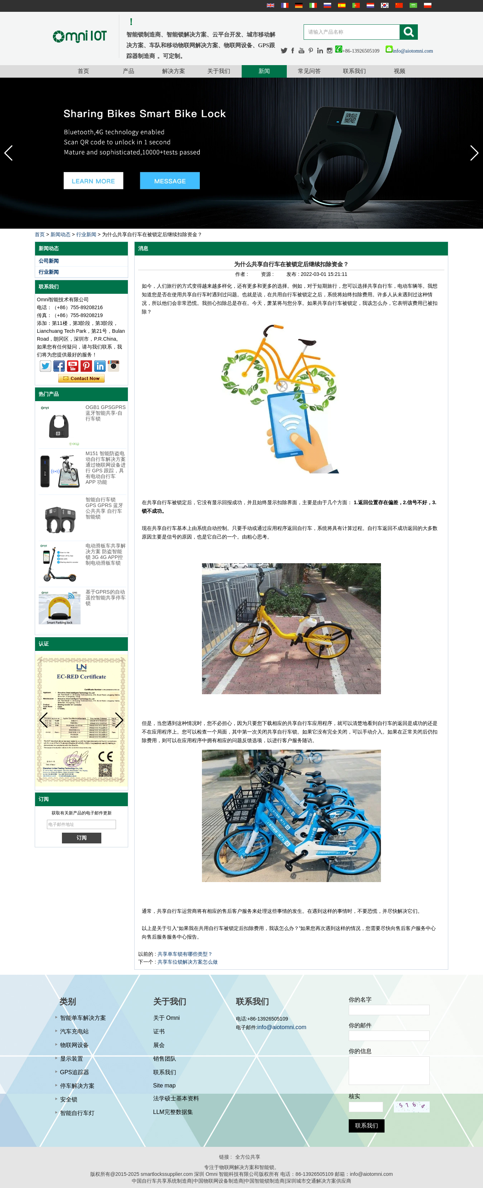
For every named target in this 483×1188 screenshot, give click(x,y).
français (284, 5)
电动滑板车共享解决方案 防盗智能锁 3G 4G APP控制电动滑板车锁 (106, 554)
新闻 (264, 71)
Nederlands (369, 5)
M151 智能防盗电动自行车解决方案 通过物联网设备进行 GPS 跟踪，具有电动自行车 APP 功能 (106, 468)
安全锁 (68, 1099)
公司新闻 (49, 261)
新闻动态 (60, 234)
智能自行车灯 (77, 1113)
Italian (312, 5)
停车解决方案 (77, 1086)
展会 (159, 1045)
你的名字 (360, 1000)
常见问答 (309, 71)
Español (341, 5)
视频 (399, 71)
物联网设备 (74, 1045)
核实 (354, 1096)
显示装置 (71, 1059)
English (269, 5)
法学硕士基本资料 (176, 1098)
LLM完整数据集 (173, 1112)
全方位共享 (247, 1157)
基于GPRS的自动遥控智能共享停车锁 (106, 597)
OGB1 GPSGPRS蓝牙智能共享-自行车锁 (106, 413)
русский (326, 5)
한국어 (383, 5)
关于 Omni (166, 1018)
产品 (128, 71)
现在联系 (81, 378)
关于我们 (218, 71)
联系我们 (354, 71)
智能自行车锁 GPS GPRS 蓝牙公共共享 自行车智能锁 (104, 508)
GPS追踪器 (75, 1072)
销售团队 (164, 1059)
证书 (159, 1031)
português (355, 5)
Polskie (426, 5)
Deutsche (298, 5)
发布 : (293, 274)
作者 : (242, 274)
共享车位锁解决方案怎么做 (188, 962)
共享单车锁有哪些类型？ (185, 954)
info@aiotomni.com (409, 51)
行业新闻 (86, 234)
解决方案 (173, 71)
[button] (474, 153)
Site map (164, 1085)
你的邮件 (360, 1025)
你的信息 (360, 1051)
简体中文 (398, 5)
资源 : (268, 274)
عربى (412, 5)
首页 (83, 71)
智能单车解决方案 (83, 1018)
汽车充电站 (74, 1031)
